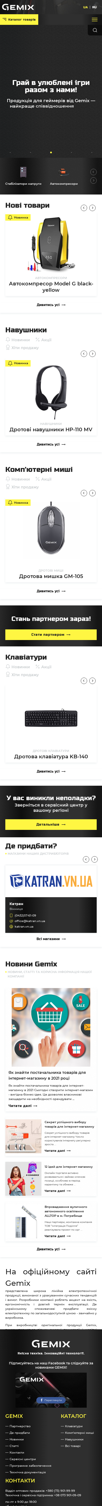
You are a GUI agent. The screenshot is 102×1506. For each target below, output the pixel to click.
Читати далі (20, 1106)
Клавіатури (74, 1426)
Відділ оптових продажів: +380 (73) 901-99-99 (40, 1491)
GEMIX (14, 1415)
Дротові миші (51, 570)
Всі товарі (73, 1446)
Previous (93, 172)
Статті (14, 1446)
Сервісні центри (23, 1459)
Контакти (17, 1452)
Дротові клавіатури (51, 751)
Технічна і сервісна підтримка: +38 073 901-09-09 (43, 1495)
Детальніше (48, 824)
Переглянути (53, 1400)
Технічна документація (28, 1472)
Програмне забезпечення (30, 1466)
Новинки (17, 1439)
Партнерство (20, 1426)
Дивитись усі (48, 305)
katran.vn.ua (24, 926)
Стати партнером (47, 635)
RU (94, 7)
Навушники (51, 424)
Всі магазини (48, 939)
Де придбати (20, 1433)
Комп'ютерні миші (79, 1433)
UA (85, 7)
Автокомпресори (51, 278)
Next (93, 180)
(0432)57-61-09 (25, 915)
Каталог (73, 1415)
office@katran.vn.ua (30, 921)
